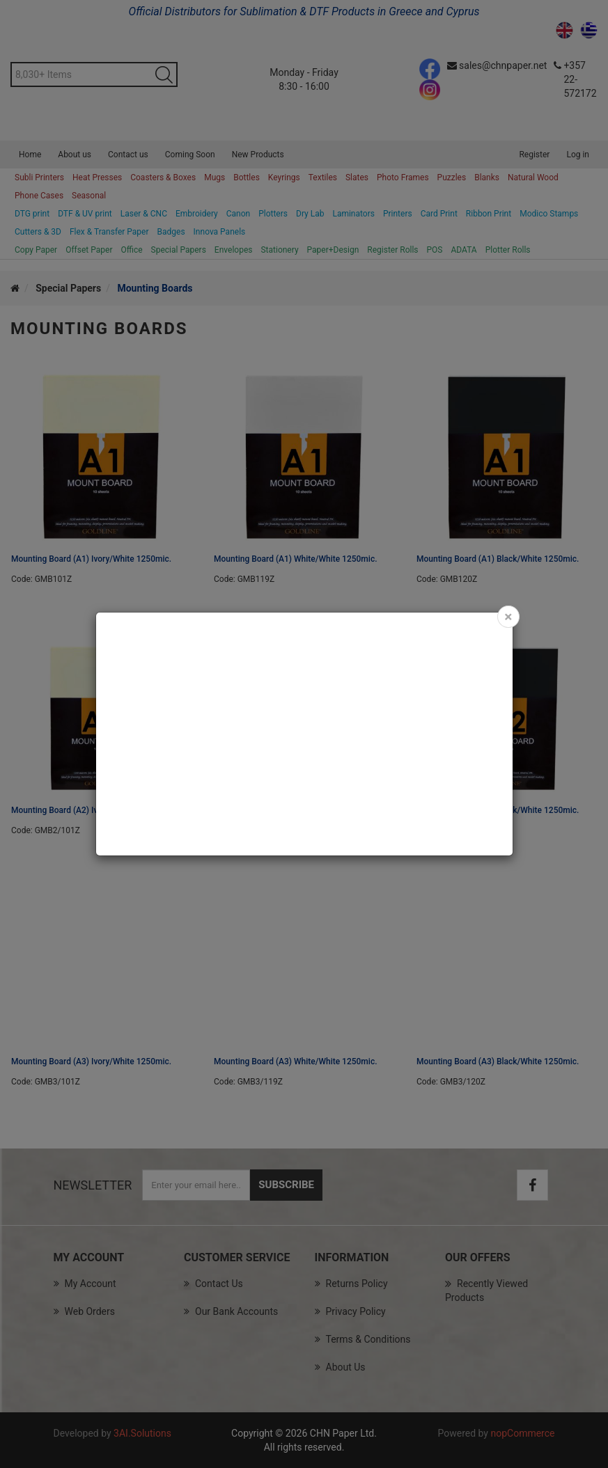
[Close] (508, 617)
